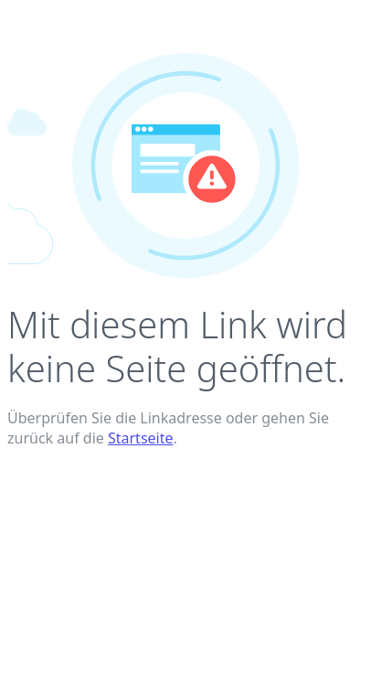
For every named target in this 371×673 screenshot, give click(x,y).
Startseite (141, 438)
